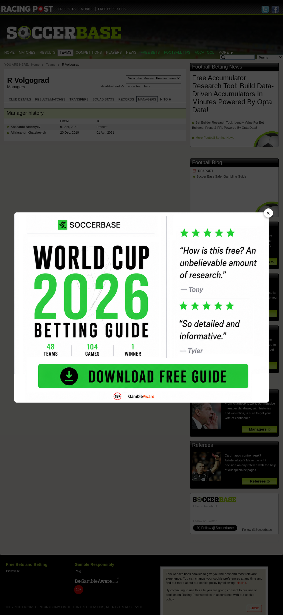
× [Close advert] (268, 213)
